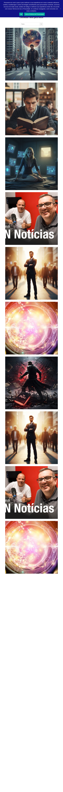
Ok (21, 14)
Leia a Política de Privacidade (34, 14)
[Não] (60, 9)
